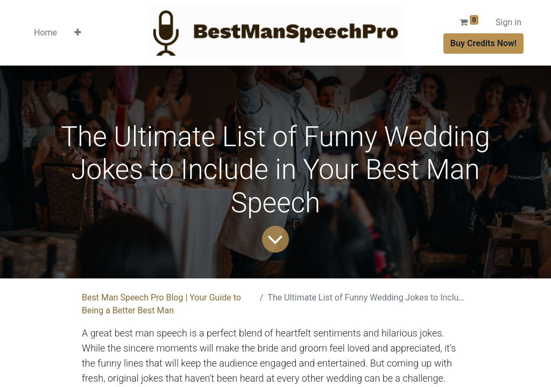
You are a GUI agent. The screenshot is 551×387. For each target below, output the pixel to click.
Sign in (508, 22)
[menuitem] (45, 33)
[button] (78, 33)
